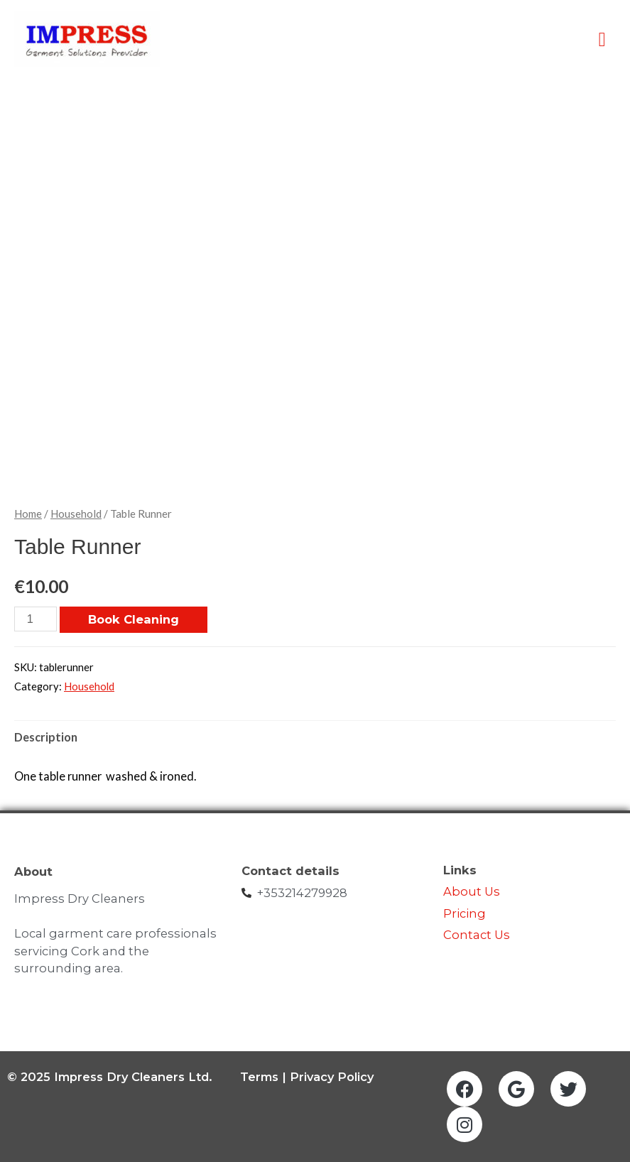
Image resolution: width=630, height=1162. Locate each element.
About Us (471, 891)
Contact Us (478, 935)
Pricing (464, 913)
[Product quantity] (35, 619)
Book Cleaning (133, 619)
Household (76, 513)
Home (28, 513)
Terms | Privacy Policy (307, 1077)
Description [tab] (45, 737)
